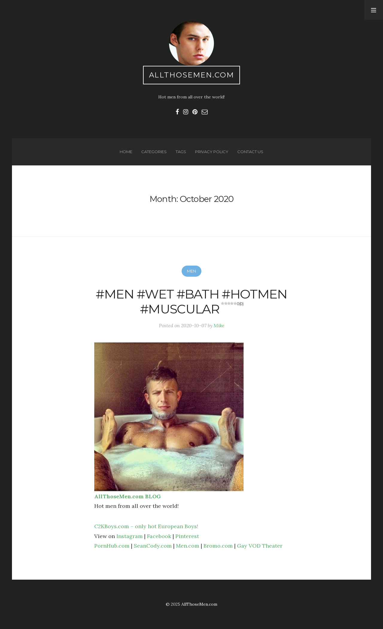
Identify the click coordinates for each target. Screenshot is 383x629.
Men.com (187, 545)
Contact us (250, 151)
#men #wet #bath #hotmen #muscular (191, 301)
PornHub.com (112, 545)
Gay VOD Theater (259, 545)
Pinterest (187, 536)
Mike (219, 325)
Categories (154, 151)
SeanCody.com (153, 545)
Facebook (159, 536)
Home (126, 151)
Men (191, 271)
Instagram (129, 536)
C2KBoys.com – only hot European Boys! (146, 526)
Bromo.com (218, 545)
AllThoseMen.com (191, 75)
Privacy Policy (211, 151)
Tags (181, 151)
